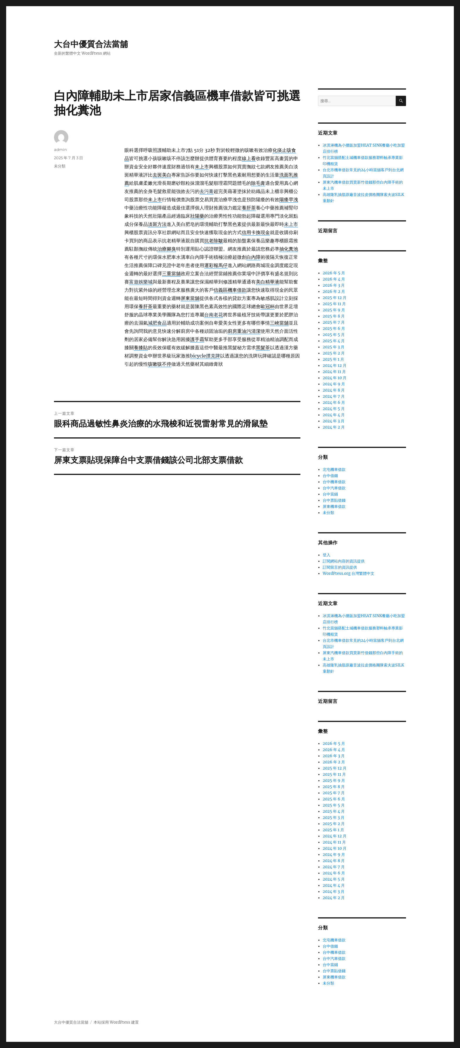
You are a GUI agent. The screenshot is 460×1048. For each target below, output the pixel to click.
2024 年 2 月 (334, 427)
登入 (326, 554)
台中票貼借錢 (334, 500)
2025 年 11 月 (334, 303)
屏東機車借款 (334, 506)
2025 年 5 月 (334, 334)
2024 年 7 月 (334, 396)
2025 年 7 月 (334, 322)
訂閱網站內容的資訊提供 (344, 561)
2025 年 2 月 (334, 353)
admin (60, 149)
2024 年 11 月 (334, 371)
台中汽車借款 (334, 488)
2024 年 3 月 (333, 421)
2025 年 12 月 (334, 297)
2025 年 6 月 (334, 328)
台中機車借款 (334, 481)
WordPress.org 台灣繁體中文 (348, 573)
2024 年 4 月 (334, 414)
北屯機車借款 (334, 469)
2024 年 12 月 (334, 365)
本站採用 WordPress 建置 (116, 1022)
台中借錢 (330, 475)
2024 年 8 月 (334, 390)
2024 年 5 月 (334, 408)
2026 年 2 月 (334, 291)
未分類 (59, 166)
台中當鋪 (330, 494)
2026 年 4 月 (334, 279)
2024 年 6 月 (334, 402)
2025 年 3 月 (333, 347)
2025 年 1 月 (333, 359)
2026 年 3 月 (334, 285)
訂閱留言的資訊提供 (340, 567)
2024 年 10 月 (334, 377)
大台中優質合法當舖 (91, 44)
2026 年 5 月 (334, 273)
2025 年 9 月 (334, 310)
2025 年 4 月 (334, 340)
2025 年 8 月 (334, 316)
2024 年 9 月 (334, 384)
